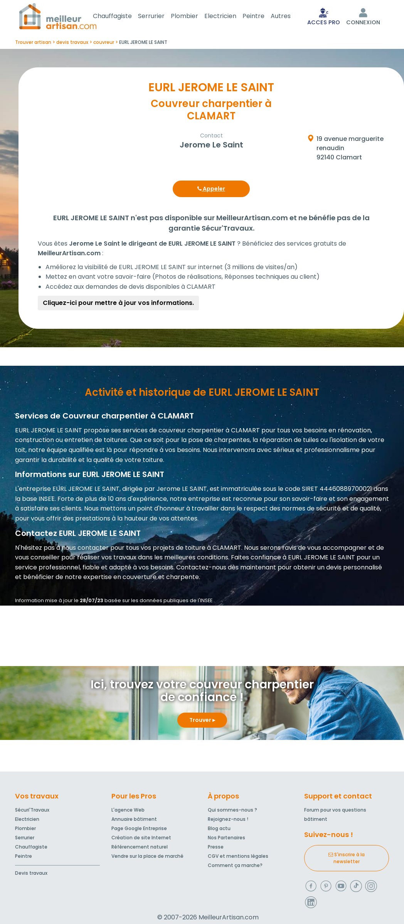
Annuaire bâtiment (134, 820)
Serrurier (160, 16)
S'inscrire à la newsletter (346, 859)
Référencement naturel (139, 848)
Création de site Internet (141, 839)
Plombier (193, 16)
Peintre (263, 16)
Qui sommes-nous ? (232, 811)
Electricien (230, 16)
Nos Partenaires (226, 839)
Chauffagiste (121, 16)
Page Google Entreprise (139, 830)
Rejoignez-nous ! (228, 820)
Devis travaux (31, 874)
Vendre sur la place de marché (147, 857)
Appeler (211, 190)
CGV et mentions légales (238, 857)
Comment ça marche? (235, 867)
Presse (216, 848)
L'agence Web (128, 811)
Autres (290, 16)
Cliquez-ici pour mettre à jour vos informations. (118, 304)
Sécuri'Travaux (32, 811)
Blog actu (219, 830)
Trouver (202, 721)
